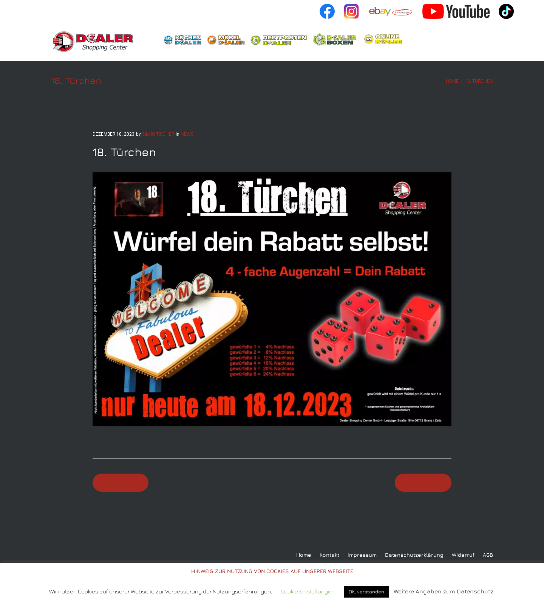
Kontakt (329, 555)
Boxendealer (335, 40)
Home (95, 41)
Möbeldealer (226, 39)
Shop (386, 39)
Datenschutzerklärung (414, 555)
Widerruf (463, 555)
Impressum (362, 555)
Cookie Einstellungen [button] (308, 591)
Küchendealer (182, 39)
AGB (488, 555)
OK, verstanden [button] (366, 592)
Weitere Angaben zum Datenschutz (443, 591)
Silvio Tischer (158, 134)
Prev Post (123, 483)
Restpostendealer (278, 40)
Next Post (420, 483)
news (187, 134)
